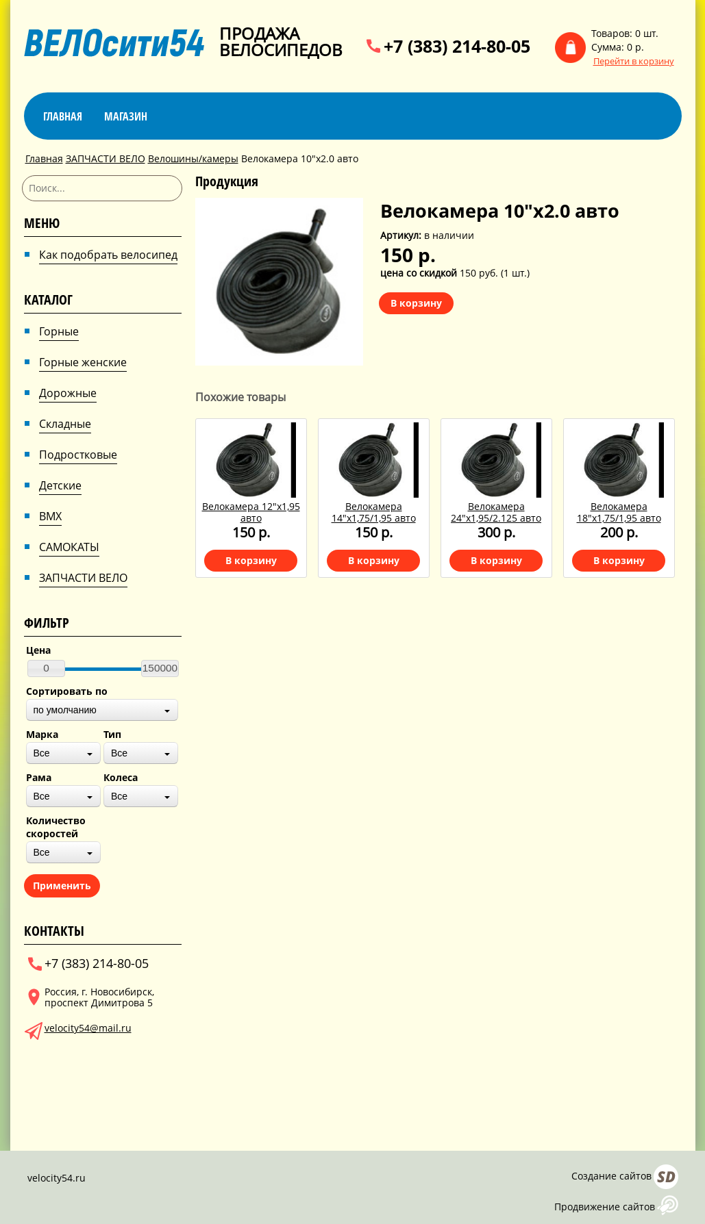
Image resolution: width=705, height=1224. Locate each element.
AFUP (667, 1205)
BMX (50, 516)
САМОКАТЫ (69, 546)
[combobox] (102, 710)
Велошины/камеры (193, 158)
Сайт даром (666, 1176)
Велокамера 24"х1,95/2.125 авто (496, 512)
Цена (38, 649)
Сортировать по (67, 691)
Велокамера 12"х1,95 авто (251, 512)
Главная (62, 116)
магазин (125, 116)
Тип (112, 734)
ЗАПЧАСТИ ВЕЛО (105, 158)
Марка (42, 734)
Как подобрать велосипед (108, 254)
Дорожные (68, 392)
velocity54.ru (56, 1177)
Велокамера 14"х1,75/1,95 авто (374, 512)
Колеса (120, 777)
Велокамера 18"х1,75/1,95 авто (619, 512)
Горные (59, 331)
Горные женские (83, 362)
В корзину (416, 302)
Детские (60, 485)
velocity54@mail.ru (88, 1027)
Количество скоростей (56, 827)
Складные (65, 423)
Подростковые (78, 454)
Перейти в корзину (633, 61)
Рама (38, 777)
